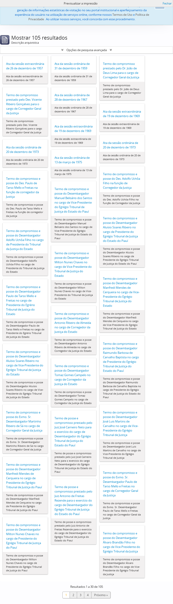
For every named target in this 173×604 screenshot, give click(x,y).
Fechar (167, 3)
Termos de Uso (122, 15)
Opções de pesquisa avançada (86, 50)
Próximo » (101, 595)
